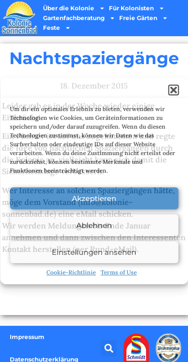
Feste (57, 28)
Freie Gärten (143, 18)
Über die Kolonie (74, 8)
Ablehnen (94, 225)
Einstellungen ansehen (94, 252)
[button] (173, 90)
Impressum (27, 336)
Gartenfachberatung (79, 18)
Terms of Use (119, 272)
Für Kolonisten (137, 8)
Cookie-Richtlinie (71, 272)
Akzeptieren (94, 198)
